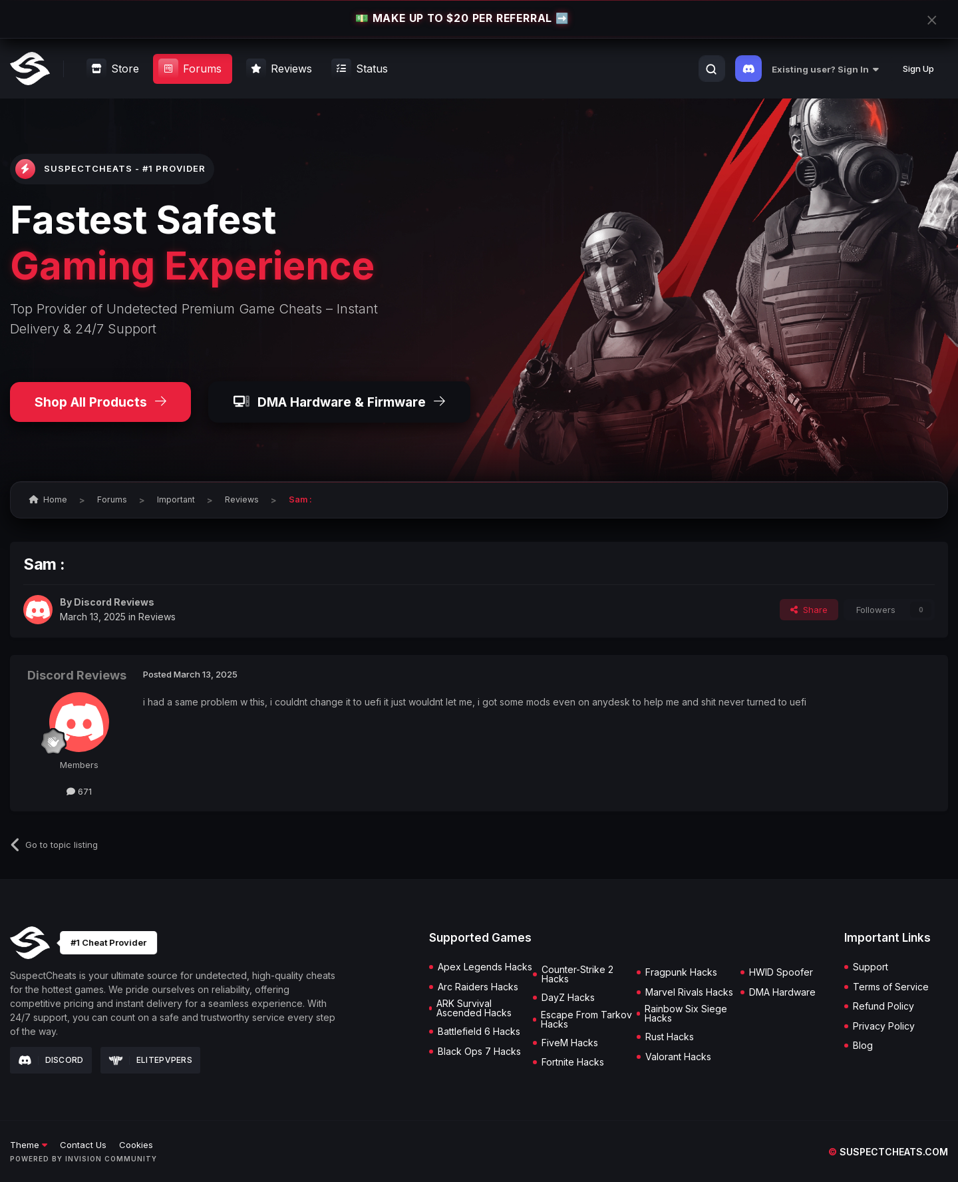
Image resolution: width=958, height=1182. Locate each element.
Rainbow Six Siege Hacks (686, 1013)
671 (79, 791)
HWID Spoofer (781, 972)
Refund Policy (883, 1006)
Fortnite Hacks (573, 1062)
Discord (51, 1060)
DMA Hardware (782, 992)
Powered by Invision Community (83, 1159)
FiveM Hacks (570, 1043)
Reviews (157, 616)
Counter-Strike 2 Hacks (577, 974)
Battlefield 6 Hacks (479, 1031)
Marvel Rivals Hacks (689, 992)
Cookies (136, 1144)
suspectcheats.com (888, 1151)
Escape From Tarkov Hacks (586, 1019)
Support (870, 967)
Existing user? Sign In (825, 69)
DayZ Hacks (568, 997)
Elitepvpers (150, 1060)
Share (809, 609)
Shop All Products (100, 402)
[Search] (711, 69)
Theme (28, 1144)
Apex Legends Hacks (485, 967)
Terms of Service (891, 987)
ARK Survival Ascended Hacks (474, 1008)
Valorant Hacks (678, 1057)
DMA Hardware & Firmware (339, 402)
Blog (863, 1045)
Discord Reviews (114, 602)
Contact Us (83, 1144)
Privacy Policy (884, 1026)
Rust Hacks (669, 1037)
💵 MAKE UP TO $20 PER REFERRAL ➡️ (462, 18)
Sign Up (918, 68)
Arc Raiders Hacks (478, 987)
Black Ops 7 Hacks (479, 1051)
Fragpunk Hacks (681, 972)
